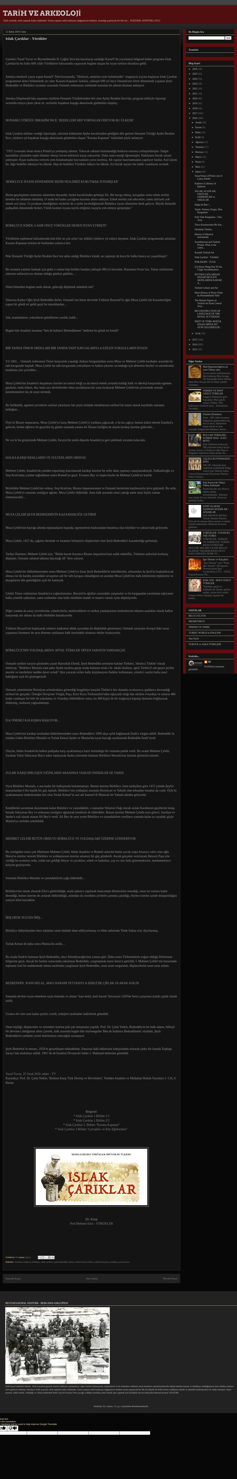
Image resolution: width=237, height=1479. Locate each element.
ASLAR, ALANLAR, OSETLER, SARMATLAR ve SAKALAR (205, 195)
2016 (195, 118)
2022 (195, 88)
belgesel (27, 1262)
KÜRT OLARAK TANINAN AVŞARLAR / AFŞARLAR (215, 509)
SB (209, 662)
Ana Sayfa (91, 1278)
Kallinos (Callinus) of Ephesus (205, 185)
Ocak (198, 333)
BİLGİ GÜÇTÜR (197, 615)
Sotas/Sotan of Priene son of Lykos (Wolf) (208, 177)
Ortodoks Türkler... (204, 229)
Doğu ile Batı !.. (203, 204)
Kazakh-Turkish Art (204, 252)
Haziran (199, 152)
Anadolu (18, 1262)
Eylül (198, 137)
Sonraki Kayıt (13, 1278)
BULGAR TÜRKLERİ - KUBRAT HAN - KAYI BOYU (215, 438)
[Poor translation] (12, 1428)
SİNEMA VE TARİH (199, 627)
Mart (198, 167)
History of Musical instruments (204, 236)
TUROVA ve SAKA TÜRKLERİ (205, 644)
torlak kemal (80, 1262)
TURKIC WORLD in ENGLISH (205, 633)
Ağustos (199, 142)
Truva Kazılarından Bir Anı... (209, 224)
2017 (195, 113)
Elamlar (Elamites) (212, 414)
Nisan (198, 161)
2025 (195, 74)
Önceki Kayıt (170, 1278)
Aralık (198, 122)
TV (54, 1074)
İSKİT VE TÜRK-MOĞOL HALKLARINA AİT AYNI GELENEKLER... (208, 324)
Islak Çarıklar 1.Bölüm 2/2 (92, 1120)
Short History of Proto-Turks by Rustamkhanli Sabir (209, 294)
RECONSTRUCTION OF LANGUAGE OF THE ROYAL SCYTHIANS (207, 314)
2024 (195, 79)
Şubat (198, 171)
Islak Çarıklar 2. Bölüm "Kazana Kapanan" (93, 1125)
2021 (195, 93)
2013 (195, 349)
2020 (195, 98)
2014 (195, 344)
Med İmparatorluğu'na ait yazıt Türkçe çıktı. (215, 368)
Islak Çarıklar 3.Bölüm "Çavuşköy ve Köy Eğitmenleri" (93, 1129)
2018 (195, 108)
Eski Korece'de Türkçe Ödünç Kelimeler (214, 484)
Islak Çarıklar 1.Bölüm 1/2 (92, 1116)
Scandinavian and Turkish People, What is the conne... (207, 245)
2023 (195, 83)
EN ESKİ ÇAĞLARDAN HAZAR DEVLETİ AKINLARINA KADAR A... (208, 278)
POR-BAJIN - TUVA (205, 262)
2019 (195, 103)
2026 (195, 69)
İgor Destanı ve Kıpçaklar (215, 559)
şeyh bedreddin (61, 1262)
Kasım (198, 127)
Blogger (117, 1406)
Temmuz (199, 147)
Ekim (198, 132)
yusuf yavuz (123, 1262)
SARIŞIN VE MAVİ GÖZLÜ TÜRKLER (213, 392)
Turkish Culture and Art (206, 288)
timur (71, 1262)
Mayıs (198, 157)
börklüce (36, 1262)
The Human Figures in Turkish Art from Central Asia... (208, 303)
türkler (90, 1262)
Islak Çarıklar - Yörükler (207, 257)
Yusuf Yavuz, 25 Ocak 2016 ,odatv (27, 1074)
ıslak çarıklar (47, 1262)
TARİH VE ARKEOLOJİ (42, 13)
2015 (195, 339)
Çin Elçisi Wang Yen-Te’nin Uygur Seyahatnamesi (208, 268)
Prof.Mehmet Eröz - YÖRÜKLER (91, 1223)
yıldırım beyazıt (101, 1262)
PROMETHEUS (197, 621)
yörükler (113, 1262)
